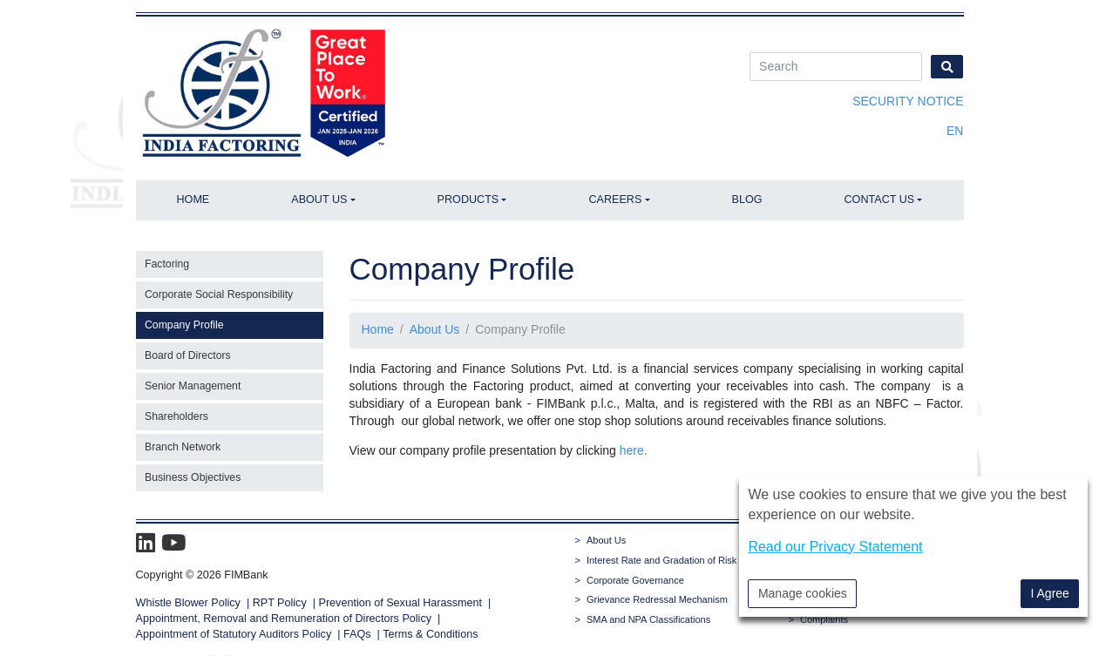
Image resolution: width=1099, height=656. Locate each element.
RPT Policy (280, 603)
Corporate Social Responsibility (219, 294)
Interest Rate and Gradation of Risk (661, 560)
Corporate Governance (635, 580)
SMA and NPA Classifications (648, 619)
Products (468, 199)
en (954, 131)
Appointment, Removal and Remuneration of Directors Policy (284, 618)
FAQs (357, 634)
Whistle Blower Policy (188, 603)
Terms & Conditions (430, 634)
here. (634, 450)
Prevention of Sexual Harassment (401, 603)
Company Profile (184, 325)
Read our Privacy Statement (835, 546)
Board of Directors (188, 355)
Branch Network (182, 447)
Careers (614, 199)
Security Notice (907, 101)
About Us (319, 199)
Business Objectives (193, 477)
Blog (747, 199)
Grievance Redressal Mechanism (657, 599)
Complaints (824, 619)
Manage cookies (802, 593)
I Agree (1050, 593)
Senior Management (193, 386)
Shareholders (176, 416)
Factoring (167, 264)
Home (192, 199)
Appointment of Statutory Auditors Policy (235, 634)
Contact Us (880, 199)
